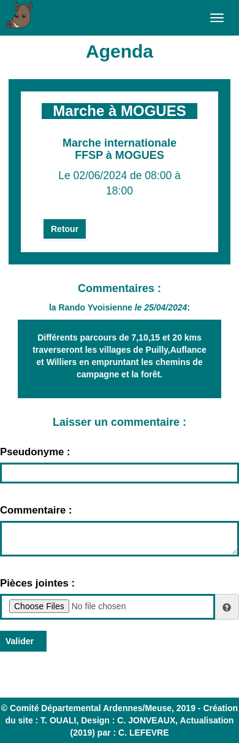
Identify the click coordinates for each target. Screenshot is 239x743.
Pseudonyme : (35, 452)
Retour (64, 229)
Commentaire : (36, 510)
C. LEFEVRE (143, 732)
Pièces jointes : (37, 583)
